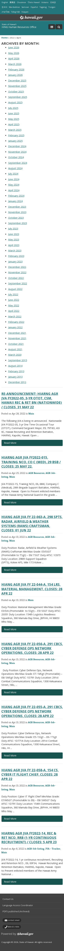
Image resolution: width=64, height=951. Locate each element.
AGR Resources (36, 473)
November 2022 (17, 272)
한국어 (4, 7)
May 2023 (13, 239)
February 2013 (16, 371)
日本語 (53, 2)
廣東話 (12, 2)
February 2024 (16, 195)
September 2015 (17, 360)
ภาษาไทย (5, 12)
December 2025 (17, 80)
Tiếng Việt (15, 12)
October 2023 (16, 217)
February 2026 (16, 69)
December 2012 (17, 382)
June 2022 (13, 299)
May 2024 (13, 184)
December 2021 (17, 333)
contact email (13, 920)
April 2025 (13, 124)
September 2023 (17, 223)
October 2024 (16, 157)
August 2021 (15, 349)
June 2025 (13, 113)
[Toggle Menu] (51, 26)
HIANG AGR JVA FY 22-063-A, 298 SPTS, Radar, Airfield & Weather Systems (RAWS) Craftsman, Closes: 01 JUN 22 (31, 523)
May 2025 (13, 119)
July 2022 (13, 294)
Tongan (51, 7)
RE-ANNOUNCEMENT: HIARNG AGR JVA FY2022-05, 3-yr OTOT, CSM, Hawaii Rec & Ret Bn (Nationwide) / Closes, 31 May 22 (31, 400)
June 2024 (13, 179)
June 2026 (13, 47)
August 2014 (15, 365)
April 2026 (13, 58)
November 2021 (17, 338)
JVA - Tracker (52, 848)
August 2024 (15, 168)
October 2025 (16, 91)
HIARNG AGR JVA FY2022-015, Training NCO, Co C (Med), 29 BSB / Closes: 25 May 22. (31, 461)
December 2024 (17, 146)
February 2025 (16, 135)
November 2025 (17, 86)
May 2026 (13, 53)
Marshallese (14, 7)
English (5, 2)
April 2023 (13, 245)
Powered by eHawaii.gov (17, 935)
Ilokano (44, 2)
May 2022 (13, 305)
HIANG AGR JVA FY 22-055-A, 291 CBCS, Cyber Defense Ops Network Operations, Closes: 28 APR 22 (32, 711)
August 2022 (15, 289)
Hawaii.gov (31, 17)
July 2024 (13, 173)
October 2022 (16, 278)
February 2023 (16, 256)
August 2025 (15, 102)
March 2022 (14, 316)
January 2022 (15, 327)
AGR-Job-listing (35, 848)
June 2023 (13, 234)
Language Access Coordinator (18, 905)
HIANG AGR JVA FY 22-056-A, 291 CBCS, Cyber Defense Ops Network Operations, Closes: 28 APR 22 (32, 648)
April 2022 (13, 310)
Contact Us (8, 899)
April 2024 (13, 190)
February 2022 (16, 321)
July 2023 (13, 228)
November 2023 (17, 212)
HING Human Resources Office (19, 27)
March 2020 (14, 354)
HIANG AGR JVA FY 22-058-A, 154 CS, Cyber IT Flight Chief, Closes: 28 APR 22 (30, 774)
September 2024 (17, 162)
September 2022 (17, 283)
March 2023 (14, 250)
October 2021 (16, 344)
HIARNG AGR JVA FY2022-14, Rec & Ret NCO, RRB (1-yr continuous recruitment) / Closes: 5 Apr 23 (29, 837)
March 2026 (14, 64)
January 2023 (15, 261)
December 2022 (17, 267)
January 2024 (15, 201)
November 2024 (17, 151)
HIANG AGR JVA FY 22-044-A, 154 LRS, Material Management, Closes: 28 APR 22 (31, 588)
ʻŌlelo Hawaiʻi (34, 2)
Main (31, 413)
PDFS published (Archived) (16, 911)
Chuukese (21, 2)
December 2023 (17, 206)
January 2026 (15, 75)
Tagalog (43, 7)
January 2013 (15, 376)
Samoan (25, 7)
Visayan (25, 12)
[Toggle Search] (58, 26)
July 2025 (13, 108)
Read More (21, 443)
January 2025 (15, 140)
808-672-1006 (13, 927)
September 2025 (17, 97)
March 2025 (14, 129)
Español (34, 7)
